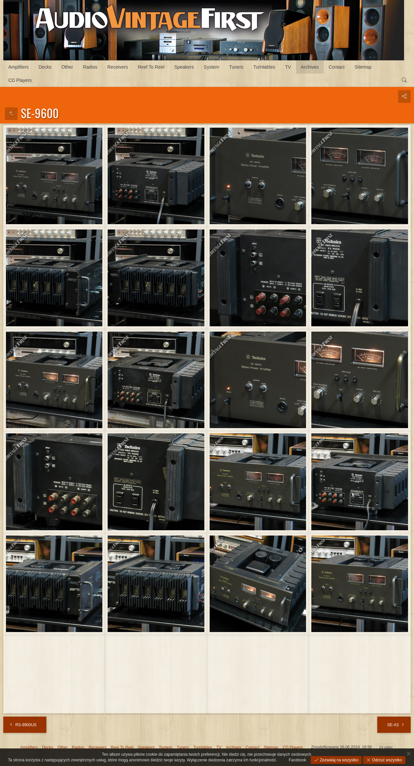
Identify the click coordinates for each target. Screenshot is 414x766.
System (211, 67)
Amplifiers (18, 67)
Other (67, 67)
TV (288, 67)
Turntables (264, 67)
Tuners (236, 67)
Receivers (117, 67)
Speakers (184, 67)
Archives (310, 67)
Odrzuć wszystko (386, 760)
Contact (336, 67)
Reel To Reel (151, 67)
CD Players (20, 80)
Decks (44, 67)
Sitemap (363, 67)
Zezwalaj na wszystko (338, 760)
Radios (90, 67)
